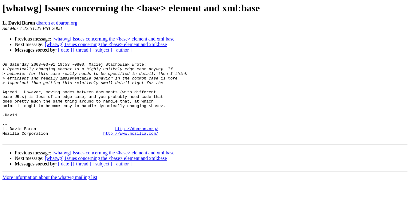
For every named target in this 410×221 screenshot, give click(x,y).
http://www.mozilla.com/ (130, 148)
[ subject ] (102, 49)
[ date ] (65, 49)
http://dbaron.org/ (136, 142)
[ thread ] (82, 49)
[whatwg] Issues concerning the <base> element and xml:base (114, 38)
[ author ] (122, 49)
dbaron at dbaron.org (56, 22)
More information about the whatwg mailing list (49, 193)
